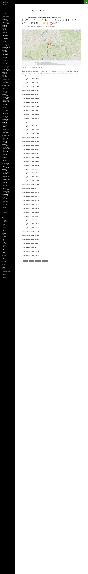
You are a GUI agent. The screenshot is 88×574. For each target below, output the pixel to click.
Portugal (4, 259)
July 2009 (4, 153)
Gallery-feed (5, 232)
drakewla (41, 26)
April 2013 (4, 94)
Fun (3, 230)
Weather (4, 276)
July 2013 (4, 89)
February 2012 (5, 111)
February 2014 (5, 79)
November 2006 (6, 176)
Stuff (3, 268)
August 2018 (5, 37)
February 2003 (5, 207)
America (4, 215)
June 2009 (4, 154)
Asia (3, 217)
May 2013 (4, 92)
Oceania (4, 255)
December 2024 (5, 16)
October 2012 (5, 101)
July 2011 (4, 122)
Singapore (4, 262)
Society (4, 264)
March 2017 (5, 39)
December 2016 (5, 44)
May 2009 (4, 156)
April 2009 (4, 157)
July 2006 (4, 181)
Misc (3, 249)
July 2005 (4, 197)
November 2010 (6, 134)
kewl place (5, 2)
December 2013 (5, 82)
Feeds (3, 224)
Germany (44, 17)
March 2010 (5, 145)
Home (39, 1)
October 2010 (5, 135)
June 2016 (4, 50)
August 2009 (5, 151)
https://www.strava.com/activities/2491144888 (32, 67)
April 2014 (4, 78)
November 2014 (6, 67)
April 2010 (4, 144)
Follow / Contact (47, 1)
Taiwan (3, 270)
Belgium (30, 17)
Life (3, 240)
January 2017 (5, 42)
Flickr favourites (5, 226)
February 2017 (5, 41)
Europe (40, 17)
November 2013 (6, 84)
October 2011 (5, 117)
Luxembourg (50, 17)
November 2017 (6, 38)
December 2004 (5, 201)
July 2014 (4, 73)
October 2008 (5, 163)
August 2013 (5, 88)
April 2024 (4, 19)
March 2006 (5, 185)
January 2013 (5, 98)
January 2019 (5, 35)
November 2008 (6, 161)
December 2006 (5, 175)
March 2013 (5, 95)
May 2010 (4, 142)
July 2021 (4, 25)
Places (61, 1)
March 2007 (5, 170)
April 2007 (4, 169)
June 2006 (4, 182)
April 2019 (4, 31)
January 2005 (5, 200)
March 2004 (5, 204)
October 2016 (5, 45)
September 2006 (6, 179)
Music (3, 252)
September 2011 (6, 119)
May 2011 (4, 125)
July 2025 (4, 12)
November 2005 (6, 191)
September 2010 (6, 136)
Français (4, 227)
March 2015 (5, 63)
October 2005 (5, 192)
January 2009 (5, 160)
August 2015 (5, 56)
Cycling (56, 1)
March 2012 (5, 110)
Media (3, 248)
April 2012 (4, 109)
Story (3, 267)
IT (73, 1)
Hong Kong (4, 236)
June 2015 (4, 59)
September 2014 (6, 70)
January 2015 (5, 64)
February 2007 (5, 172)
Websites (4, 277)
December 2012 (5, 100)
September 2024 (6, 17)
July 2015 (4, 57)
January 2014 (5, 81)
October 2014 (5, 69)
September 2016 (6, 47)
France (3, 229)
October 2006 (5, 178)
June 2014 (4, 75)
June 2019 (4, 28)
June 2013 (4, 91)
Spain (3, 265)
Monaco (4, 251)
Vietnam (4, 274)
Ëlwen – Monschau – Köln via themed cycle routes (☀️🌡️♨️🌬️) (49, 21)
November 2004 (6, 203)
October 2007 (5, 167)
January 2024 (5, 20)
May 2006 (4, 184)
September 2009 (6, 150)
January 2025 (5, 15)
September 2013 (6, 87)
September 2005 (6, 194)
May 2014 (4, 76)
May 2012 (4, 107)
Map (3, 246)
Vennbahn (45, 261)
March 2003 (5, 206)
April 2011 (4, 126)
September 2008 (6, 164)
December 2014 (5, 66)
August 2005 (5, 195)
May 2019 (4, 29)
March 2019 (5, 32)
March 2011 (5, 128)
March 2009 (5, 159)
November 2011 (6, 116)
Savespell (4, 261)
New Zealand (5, 254)
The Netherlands (6, 271)
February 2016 (5, 53)
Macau (3, 245)
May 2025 (4, 13)
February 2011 (5, 129)
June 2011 (4, 123)
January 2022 (5, 22)
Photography (59, 17)
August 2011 (5, 120)
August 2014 (5, 72)
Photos (68, 1)
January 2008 (5, 166)
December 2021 (5, 23)
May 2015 (4, 60)
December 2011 (5, 114)
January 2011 (5, 131)
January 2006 (5, 188)
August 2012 (5, 103)
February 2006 (5, 186)
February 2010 (5, 147)
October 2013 (5, 85)
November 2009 (6, 148)
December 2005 (5, 189)
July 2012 (4, 104)
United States (5, 273)
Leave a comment (50, 26)
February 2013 (5, 97)
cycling (32, 261)
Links (3, 242)
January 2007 (5, 173)
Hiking (3, 234)
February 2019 (5, 34)
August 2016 (5, 48)
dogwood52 (5, 221)
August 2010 (5, 138)
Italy (3, 239)
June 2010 (4, 141)
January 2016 (5, 54)
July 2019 (4, 26)
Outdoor (79, 1)
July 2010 (4, 139)
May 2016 (4, 51)
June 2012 (4, 106)
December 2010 (5, 132)
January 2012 (5, 113)
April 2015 (4, 62)
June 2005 (4, 198)
